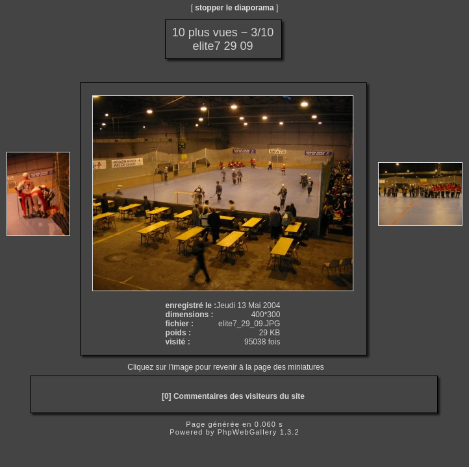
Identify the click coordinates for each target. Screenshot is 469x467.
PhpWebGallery (247, 432)
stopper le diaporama (234, 7)
